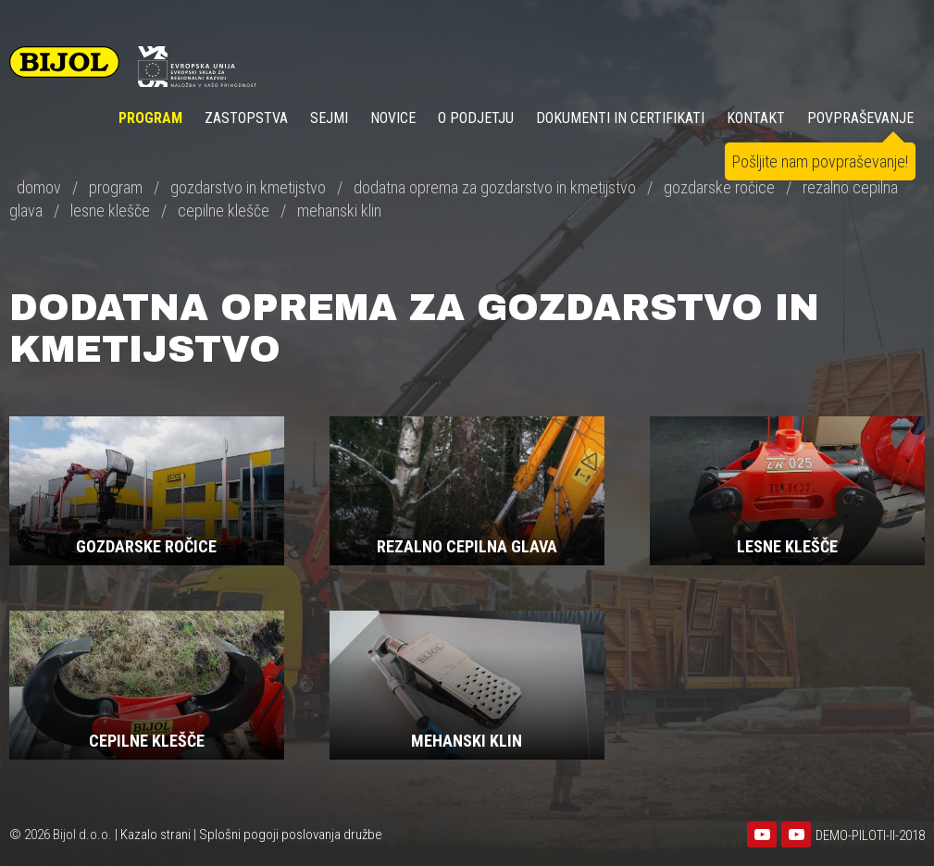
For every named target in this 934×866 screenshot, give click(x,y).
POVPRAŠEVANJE (860, 118)
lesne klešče (110, 210)
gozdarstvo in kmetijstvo (248, 187)
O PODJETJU (476, 118)
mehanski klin (339, 210)
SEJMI (329, 118)
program (116, 187)
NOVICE (393, 118)
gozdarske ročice (719, 187)
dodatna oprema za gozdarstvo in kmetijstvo (495, 187)
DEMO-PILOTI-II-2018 (870, 835)
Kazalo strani (155, 834)
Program (150, 118)
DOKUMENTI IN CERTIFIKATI (620, 118)
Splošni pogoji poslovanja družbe (290, 834)
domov (39, 187)
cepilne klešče (223, 210)
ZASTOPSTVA (246, 118)
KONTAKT (756, 118)
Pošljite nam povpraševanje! (820, 161)
